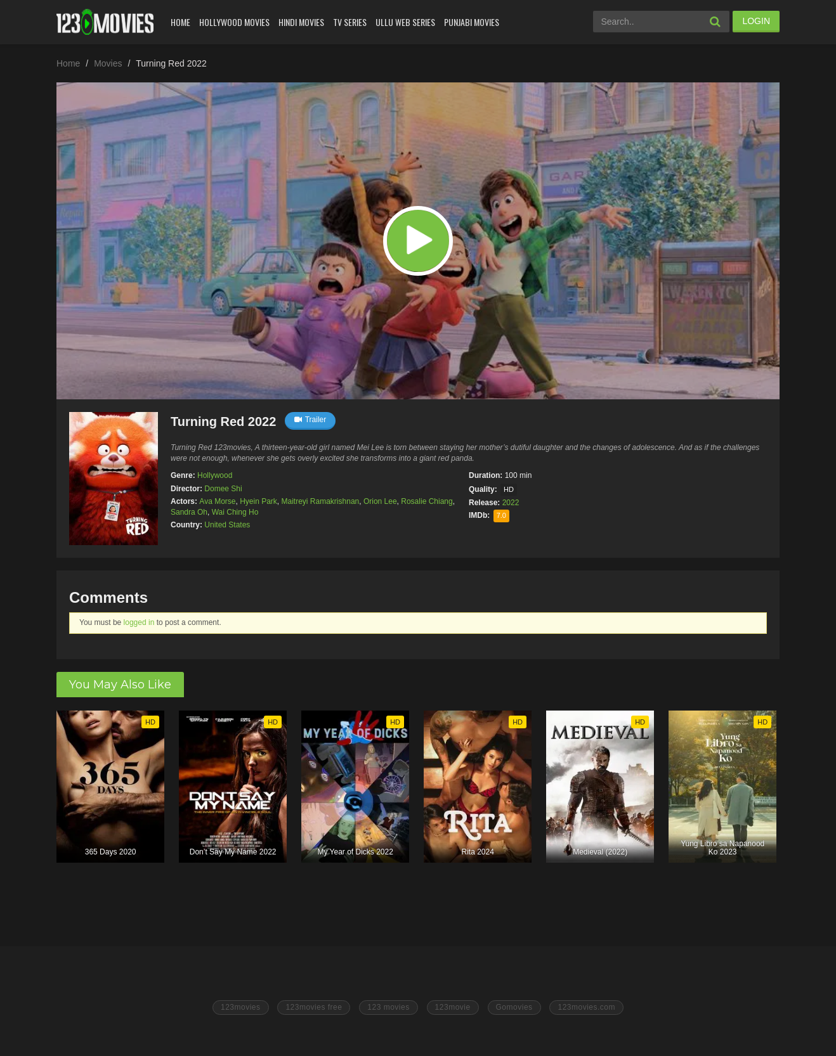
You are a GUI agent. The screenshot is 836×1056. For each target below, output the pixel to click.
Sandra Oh (189, 512)
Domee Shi (223, 488)
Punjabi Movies (471, 22)
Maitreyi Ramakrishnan (321, 501)
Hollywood (214, 475)
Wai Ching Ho (235, 512)
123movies (241, 1007)
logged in (139, 622)
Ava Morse (217, 501)
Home (180, 22)
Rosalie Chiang (426, 501)
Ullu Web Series (405, 22)
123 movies (388, 1007)
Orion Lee (380, 501)
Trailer (310, 419)
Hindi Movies (301, 22)
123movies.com (586, 1007)
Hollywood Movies (234, 22)
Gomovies (514, 1007)
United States (227, 524)
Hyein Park (258, 501)
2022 (510, 502)
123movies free (313, 1007)
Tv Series (350, 22)
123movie (453, 1007)
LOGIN (756, 21)
